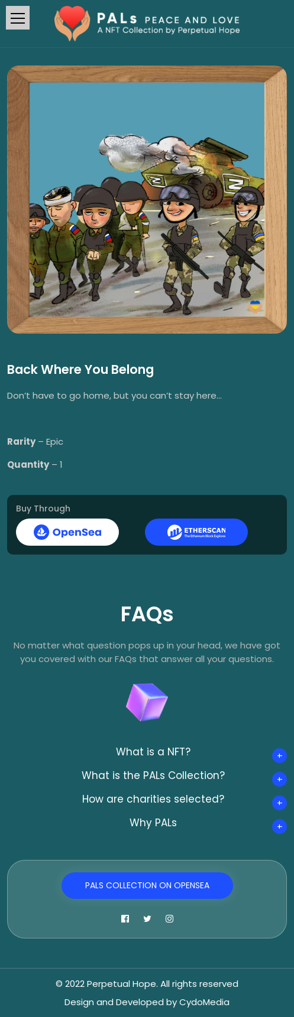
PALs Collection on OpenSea (147, 885)
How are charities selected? (153, 799)
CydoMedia (204, 1002)
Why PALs (153, 823)
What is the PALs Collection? (153, 775)
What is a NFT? (153, 752)
